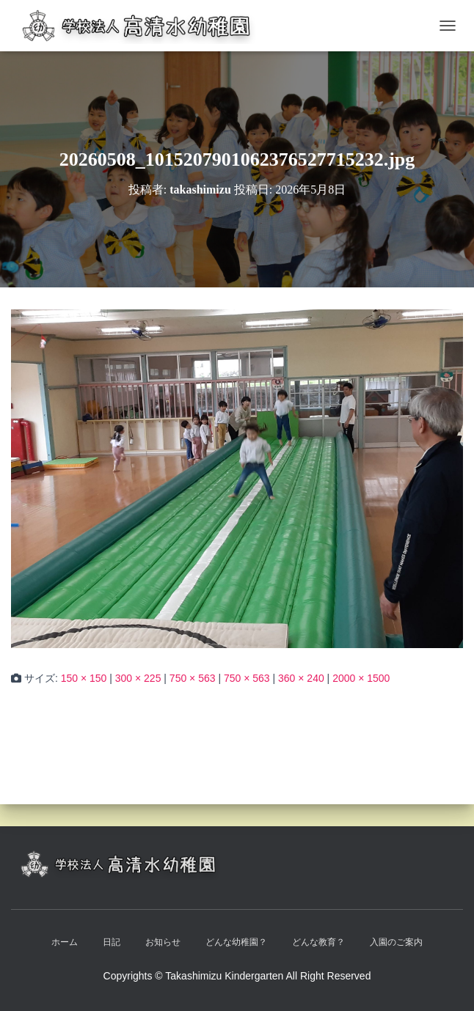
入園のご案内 (396, 942)
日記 (111, 942)
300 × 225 (138, 678)
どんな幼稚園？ (236, 942)
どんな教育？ (318, 942)
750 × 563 (192, 678)
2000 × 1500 (361, 678)
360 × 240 (301, 678)
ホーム (64, 942)
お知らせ (163, 942)
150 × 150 (84, 678)
